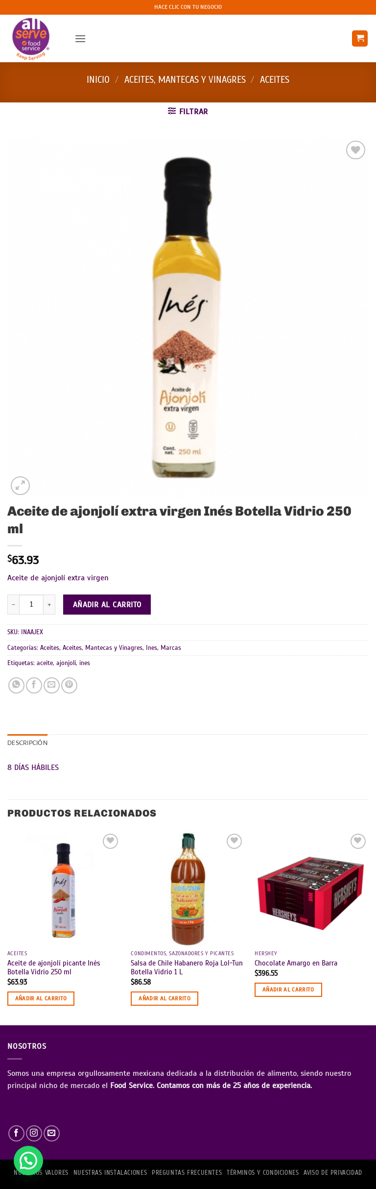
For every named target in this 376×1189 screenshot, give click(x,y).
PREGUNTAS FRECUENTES (187, 1173)
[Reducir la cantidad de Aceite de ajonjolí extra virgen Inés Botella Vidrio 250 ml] (13, 604)
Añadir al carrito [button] (41, 998)
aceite (45, 663)
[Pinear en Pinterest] (69, 685)
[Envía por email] (52, 685)
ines (84, 663)
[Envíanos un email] (52, 1133)
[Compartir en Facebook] (34, 685)
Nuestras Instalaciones (110, 1173)
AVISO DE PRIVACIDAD (333, 1173)
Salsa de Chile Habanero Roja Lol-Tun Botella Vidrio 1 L (187, 968)
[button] (80, 38)
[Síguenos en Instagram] (34, 1133)
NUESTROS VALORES (41, 1173)
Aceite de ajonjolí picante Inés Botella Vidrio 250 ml (53, 968)
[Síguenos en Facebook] (16, 1133)
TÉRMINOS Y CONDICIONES (263, 1173)
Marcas (171, 648)
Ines (151, 648)
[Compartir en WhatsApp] (16, 685)
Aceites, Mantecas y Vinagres (185, 79)
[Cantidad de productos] (31, 604)
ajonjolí (66, 663)
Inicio (98, 79)
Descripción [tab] (27, 744)
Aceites (274, 79)
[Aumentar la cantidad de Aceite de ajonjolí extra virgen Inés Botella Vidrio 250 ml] (49, 604)
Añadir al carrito (107, 604)
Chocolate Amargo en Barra (296, 963)
